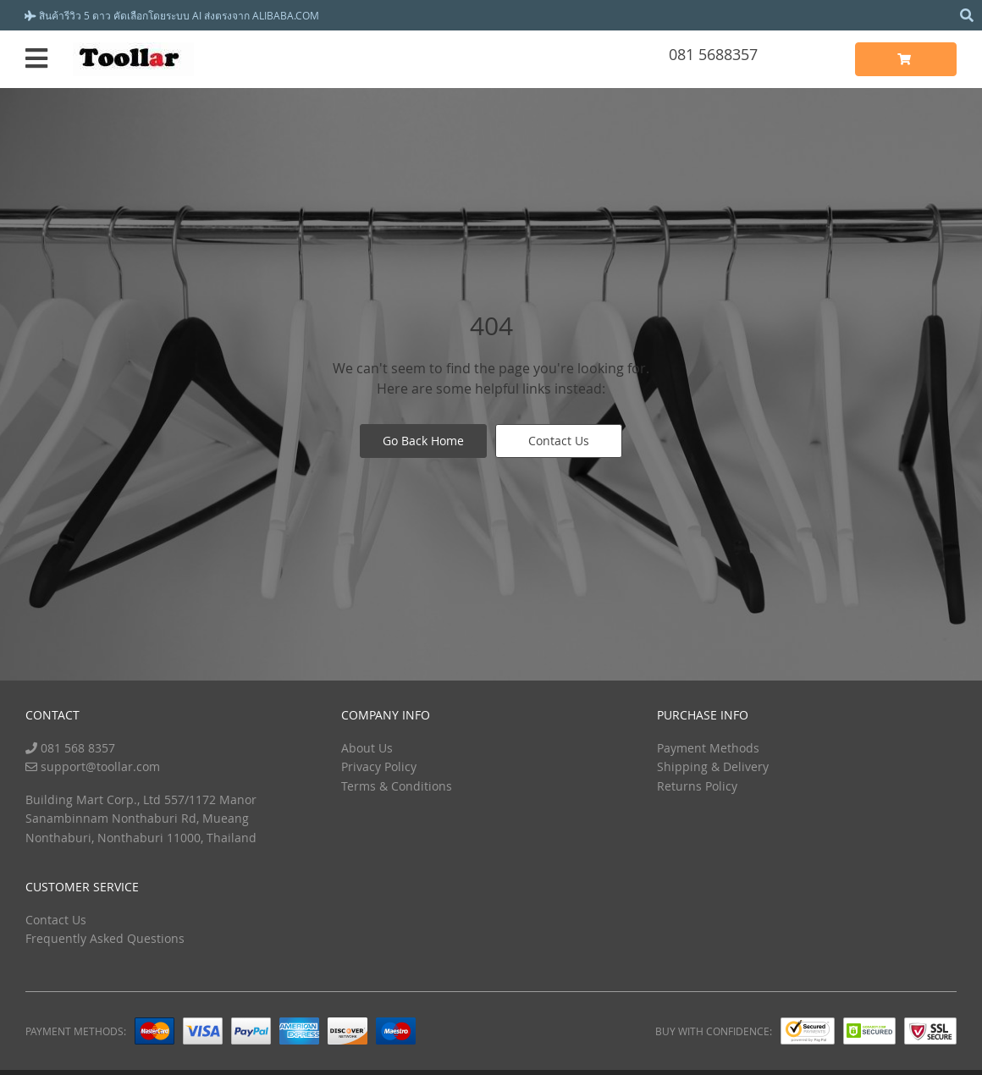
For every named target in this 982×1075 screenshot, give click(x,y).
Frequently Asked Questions (105, 938)
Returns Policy (697, 786)
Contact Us (558, 441)
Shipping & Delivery (713, 766)
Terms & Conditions (396, 786)
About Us (367, 748)
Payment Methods (708, 748)
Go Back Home (423, 441)
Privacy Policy (379, 766)
